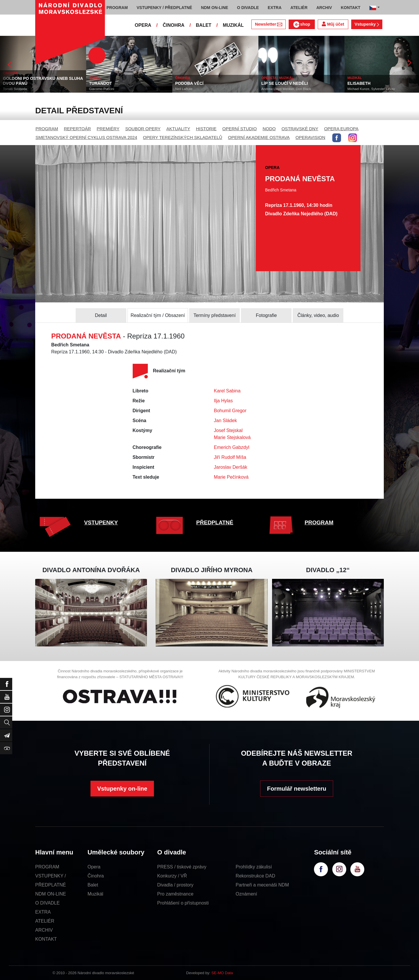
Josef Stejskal (228, 430)
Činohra (96, 875)
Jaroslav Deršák (230, 467)
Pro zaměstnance (175, 893)
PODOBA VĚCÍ (189, 83)
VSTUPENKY (101, 522)
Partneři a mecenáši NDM (262, 884)
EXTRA (43, 912)
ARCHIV (44, 930)
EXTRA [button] (274, 7)
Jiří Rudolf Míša (230, 457)
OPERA (143, 25)
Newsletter (268, 24)
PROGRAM (46, 128)
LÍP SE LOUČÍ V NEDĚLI (284, 83)
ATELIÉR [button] (299, 7)
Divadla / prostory (175, 884)
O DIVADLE (47, 902)
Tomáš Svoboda (15, 89)
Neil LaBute (183, 89)
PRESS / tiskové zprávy (181, 866)
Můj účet (333, 24)
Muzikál (95, 893)
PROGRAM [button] (117, 7)
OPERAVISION (310, 137)
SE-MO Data (222, 973)
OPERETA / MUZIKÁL (277, 78)
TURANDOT (100, 83)
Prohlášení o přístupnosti (183, 902)
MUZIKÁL (233, 25)
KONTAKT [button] (350, 7)
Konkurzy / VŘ (172, 875)
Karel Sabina (227, 390)
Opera (94, 866)
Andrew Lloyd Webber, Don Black (286, 89)
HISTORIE (206, 128)
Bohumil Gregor (230, 410)
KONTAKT (46, 939)
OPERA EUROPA (341, 128)
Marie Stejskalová (232, 437)
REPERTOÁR (77, 128)
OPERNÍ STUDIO (239, 128)
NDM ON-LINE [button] (214, 7)
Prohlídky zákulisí (254, 866)
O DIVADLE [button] (248, 7)
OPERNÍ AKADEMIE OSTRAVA (259, 137)
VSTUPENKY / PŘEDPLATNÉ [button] (164, 7)
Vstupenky (366, 24)
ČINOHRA (173, 25)
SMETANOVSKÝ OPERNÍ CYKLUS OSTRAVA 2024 (86, 137)
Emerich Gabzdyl (231, 447)
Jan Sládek (225, 420)
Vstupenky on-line (122, 788)
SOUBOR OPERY (142, 128)
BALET (203, 25)
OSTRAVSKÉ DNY (299, 128)
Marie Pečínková (231, 477)
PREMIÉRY (108, 128)
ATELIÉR (44, 921)
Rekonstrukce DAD (255, 875)
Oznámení (246, 893)
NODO (269, 128)
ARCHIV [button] (324, 7)
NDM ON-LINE (50, 893)
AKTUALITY (178, 128)
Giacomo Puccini (101, 89)
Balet (93, 884)
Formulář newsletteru (296, 788)
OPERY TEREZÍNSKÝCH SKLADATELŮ (182, 137)
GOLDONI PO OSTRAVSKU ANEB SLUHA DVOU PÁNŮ (43, 81)
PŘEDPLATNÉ (214, 522)
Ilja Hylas (223, 400)
